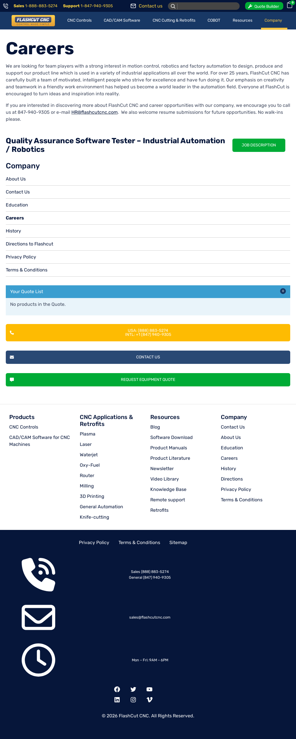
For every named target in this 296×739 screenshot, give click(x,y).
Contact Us (18, 192)
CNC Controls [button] (79, 20)
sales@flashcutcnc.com (150, 617)
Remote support (167, 499)
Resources (165, 417)
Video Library (164, 479)
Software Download (171, 437)
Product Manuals (168, 448)
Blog (155, 427)
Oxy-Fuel (90, 465)
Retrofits (159, 510)
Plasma (87, 434)
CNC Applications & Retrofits (106, 420)
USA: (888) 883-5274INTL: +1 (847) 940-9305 (90, 332)
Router (87, 475)
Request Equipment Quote (92, 379)
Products (22, 417)
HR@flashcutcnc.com (94, 112)
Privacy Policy (21, 257)
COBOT (214, 20)
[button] (264, 6)
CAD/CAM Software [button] (122, 20)
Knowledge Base (168, 489)
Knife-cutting (94, 517)
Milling (87, 486)
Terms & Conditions (26, 270)
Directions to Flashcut (29, 244)
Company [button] (273, 20)
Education (17, 205)
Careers (15, 218)
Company (234, 417)
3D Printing (92, 496)
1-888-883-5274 (41, 5)
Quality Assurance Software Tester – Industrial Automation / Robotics (115, 145)
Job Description (259, 145)
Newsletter (162, 468)
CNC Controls (23, 427)
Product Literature (170, 458)
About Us (16, 179)
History (13, 231)
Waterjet (89, 454)
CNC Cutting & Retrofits (174, 20)
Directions (232, 479)
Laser (86, 444)
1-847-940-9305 (97, 5)
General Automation (101, 506)
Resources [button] (242, 20)
